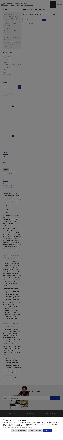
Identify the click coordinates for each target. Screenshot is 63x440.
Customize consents (35, 430)
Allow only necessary (19, 430)
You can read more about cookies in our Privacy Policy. (17, 427)
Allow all (47, 430)
